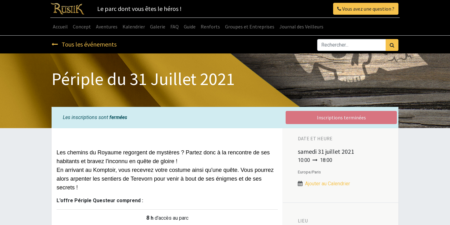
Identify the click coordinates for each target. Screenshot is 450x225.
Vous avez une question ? (364, 9)
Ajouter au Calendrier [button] (327, 184)
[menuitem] (62, 26)
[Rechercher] (392, 45)
